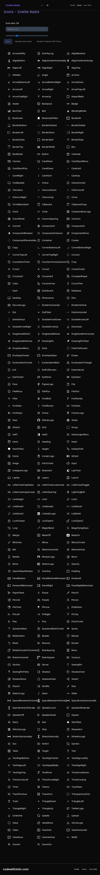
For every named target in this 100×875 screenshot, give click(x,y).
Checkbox (17, 190)
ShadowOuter (49, 679)
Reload (74, 636)
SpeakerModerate (80, 707)
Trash (15, 801)
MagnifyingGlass (79, 528)
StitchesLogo (19, 729)
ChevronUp (48, 197)
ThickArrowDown (80, 772)
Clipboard (47, 204)
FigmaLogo (47, 384)
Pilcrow (45, 607)
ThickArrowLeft (20, 779)
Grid (44, 427)
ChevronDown (49, 190)
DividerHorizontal (51, 305)
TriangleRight (19, 808)
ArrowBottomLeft (21, 82)
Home (15, 456)
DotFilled (46, 312)
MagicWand (48, 528)
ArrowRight (47, 89)
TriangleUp (47, 808)
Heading (46, 441)
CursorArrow (48, 283)
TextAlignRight (78, 765)
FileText (75, 391)
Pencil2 (16, 600)
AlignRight (47, 68)
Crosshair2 (47, 276)
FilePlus (46, 391)
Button (45, 154)
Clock (15, 211)
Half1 (15, 434)
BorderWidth (48, 147)
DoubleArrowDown (51, 319)
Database (76, 290)
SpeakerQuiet (49, 715)
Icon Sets (87, 5)
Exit (14, 370)
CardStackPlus (19, 168)
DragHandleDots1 (21, 334)
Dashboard (47, 290)
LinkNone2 (18, 513)
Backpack (47, 103)
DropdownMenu (20, 348)
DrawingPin (48, 341)
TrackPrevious (19, 794)
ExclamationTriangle (81, 362)
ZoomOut (47, 844)
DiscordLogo (18, 305)
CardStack (47, 161)
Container (47, 240)
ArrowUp (46, 96)
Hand (15, 441)
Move (15, 564)
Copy (15, 247)
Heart (74, 441)
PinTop (74, 614)
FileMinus (17, 391)
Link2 (74, 499)
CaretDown (47, 168)
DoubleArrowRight (21, 326)
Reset (15, 643)
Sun (14, 743)
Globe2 (16, 427)
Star (44, 722)
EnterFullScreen (79, 348)
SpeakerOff (18, 715)
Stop (44, 729)
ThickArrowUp (78, 779)
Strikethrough (78, 736)
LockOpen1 (47, 521)
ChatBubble (18, 183)
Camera (16, 161)
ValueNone (47, 823)
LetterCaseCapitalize (23, 485)
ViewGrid (46, 830)
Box (73, 147)
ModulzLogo (48, 556)
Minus (45, 542)
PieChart (16, 607)
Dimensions (48, 298)
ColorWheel (18, 219)
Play (14, 621)
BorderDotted (78, 125)
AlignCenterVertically (82, 60)
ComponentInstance (52, 233)
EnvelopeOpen (49, 355)
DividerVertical (78, 305)
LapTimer (76, 470)
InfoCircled (47, 463)
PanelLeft (76, 578)
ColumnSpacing (50, 219)
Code (44, 211)
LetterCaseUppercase (23, 492)
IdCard (74, 456)
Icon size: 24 (12, 23)
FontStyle (17, 413)
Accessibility (18, 53)
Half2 (44, 434)
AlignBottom (18, 60)
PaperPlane (18, 592)
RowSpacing (48, 650)
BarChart (17, 111)
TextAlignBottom (20, 758)
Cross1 (15, 269)
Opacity (75, 564)
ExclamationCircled (22, 362)
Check (45, 183)
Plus (44, 621)
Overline (46, 571)
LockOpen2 (77, 521)
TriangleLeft (77, 801)
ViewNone (17, 837)
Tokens (45, 787)
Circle (74, 197)
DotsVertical (18, 319)
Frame (45, 413)
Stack (15, 722)
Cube (15, 283)
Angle (45, 75)
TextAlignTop (19, 772)
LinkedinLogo (49, 513)
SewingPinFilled (20, 672)
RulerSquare (48, 657)
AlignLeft (16, 68)
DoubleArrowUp (50, 326)
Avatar (15, 103)
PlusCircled (77, 621)
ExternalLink (77, 370)
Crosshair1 (17, 276)
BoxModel (17, 154)
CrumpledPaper (79, 276)
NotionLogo (48, 564)
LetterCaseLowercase (53, 485)
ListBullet (76, 513)
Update (45, 815)
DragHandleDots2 (51, 334)
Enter (44, 348)
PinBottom (76, 607)
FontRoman (48, 405)
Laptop (16, 477)
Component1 (48, 226)
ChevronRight (19, 197)
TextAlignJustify (79, 758)
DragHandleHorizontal (82, 334)
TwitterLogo (77, 808)
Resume (46, 643)
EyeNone (46, 377)
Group (74, 427)
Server (45, 664)
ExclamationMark (51, 362)
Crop (73, 262)
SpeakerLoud (49, 707)
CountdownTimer (21, 262)
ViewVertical (48, 837)
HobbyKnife (77, 449)
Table (15, 751)
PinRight (46, 614)
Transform (47, 794)
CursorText (77, 283)
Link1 (44, 499)
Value (15, 823)
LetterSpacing (49, 492)
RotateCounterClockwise (25, 650)
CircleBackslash (20, 204)
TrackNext (76, 787)
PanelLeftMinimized (22, 585)
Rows (74, 650)
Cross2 (45, 269)
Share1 (74, 679)
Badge (74, 103)
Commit (16, 226)
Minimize (17, 542)
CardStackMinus (79, 161)
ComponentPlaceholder (24, 240)
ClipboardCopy (79, 204)
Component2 (78, 226)
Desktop (16, 298)
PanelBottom (18, 578)
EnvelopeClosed (20, 355)
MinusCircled (78, 542)
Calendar (76, 154)
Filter (15, 398)
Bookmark (17, 118)
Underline (17, 815)
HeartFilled (18, 449)
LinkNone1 (76, 506)
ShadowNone (19, 679)
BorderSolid (18, 139)
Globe (74, 420)
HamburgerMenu (80, 434)
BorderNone (48, 132)
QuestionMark (19, 628)
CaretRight (17, 175)
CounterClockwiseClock (54, 262)
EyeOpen (76, 377)
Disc (73, 298)
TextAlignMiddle (50, 765)
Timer (15, 787)
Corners (75, 254)
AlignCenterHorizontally (54, 60)
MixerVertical (78, 549)
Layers (45, 477)
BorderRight (77, 132)
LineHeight (17, 499)
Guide (72, 5)
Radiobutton (18, 636)
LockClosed (18, 521)
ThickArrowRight (50, 779)
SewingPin (76, 664)
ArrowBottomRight (51, 82)
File (73, 384)
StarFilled (76, 722)
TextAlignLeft (19, 765)
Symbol (75, 743)
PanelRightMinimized (82, 585)
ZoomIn (16, 844)
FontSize (75, 405)
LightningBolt (78, 492)
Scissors (75, 657)
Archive (75, 75)
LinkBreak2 (47, 506)
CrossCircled (78, 269)
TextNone (47, 772)
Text (73, 751)
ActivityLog (48, 53)
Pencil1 (75, 592)
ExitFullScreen (49, 370)
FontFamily (76, 398)
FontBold (46, 398)
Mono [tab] (8, 41)
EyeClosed (17, 377)
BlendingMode (78, 111)
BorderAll (76, 118)
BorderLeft (17, 132)
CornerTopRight (50, 254)
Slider (74, 693)
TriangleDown (49, 801)
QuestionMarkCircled (53, 628)
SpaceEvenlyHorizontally (84, 700)
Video (15, 830)
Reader (45, 636)
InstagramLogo (20, 470)
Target (45, 751)
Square (75, 715)
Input (74, 463)
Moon (74, 556)
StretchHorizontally (22, 736)
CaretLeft (76, 168)
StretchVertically (50, 736)
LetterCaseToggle (80, 485)
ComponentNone (80, 233)
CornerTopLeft (19, 254)
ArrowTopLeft (78, 89)
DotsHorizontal (79, 312)
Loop (15, 528)
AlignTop (75, 68)
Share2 (16, 686)
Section (16, 664)
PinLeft (16, 614)
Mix (14, 549)
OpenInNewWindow (22, 571)
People (45, 600)
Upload (75, 815)
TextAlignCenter (50, 758)
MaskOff (46, 535)
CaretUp (75, 175)
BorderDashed (49, 125)
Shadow (46, 672)
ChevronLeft (77, 190)
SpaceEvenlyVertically (23, 707)
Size (73, 686)
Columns (75, 219)
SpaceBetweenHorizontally (26, 700)
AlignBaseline (78, 53)
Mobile (15, 556)
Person (75, 600)
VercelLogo (77, 823)
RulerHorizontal (20, 657)
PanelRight (47, 585)
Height (45, 449)
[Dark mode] (47, 5)
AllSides (16, 75)
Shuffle (45, 686)
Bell (44, 111)
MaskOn (75, 535)
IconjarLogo (48, 456)
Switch (45, 743)
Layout (74, 477)
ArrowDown (77, 82)
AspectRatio (77, 96)
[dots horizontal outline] (42, 5)
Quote (74, 628)
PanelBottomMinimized (53, 578)
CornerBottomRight (81, 247)
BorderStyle (77, 139)
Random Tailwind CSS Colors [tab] (49, 41)
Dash (15, 290)
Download (76, 326)
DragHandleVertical (22, 341)
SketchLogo (18, 693)
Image (15, 463)
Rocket (74, 643)
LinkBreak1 (17, 506)
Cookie (75, 240)
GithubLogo (48, 420)
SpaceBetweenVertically (54, 700)
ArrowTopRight (20, 96)
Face (14, 384)
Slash (45, 693)
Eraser (74, 355)
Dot (14, 312)
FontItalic (17, 405)
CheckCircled (78, 183)
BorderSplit (47, 139)
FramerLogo (77, 413)
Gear (14, 420)
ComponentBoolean (22, 233)
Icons (79, 5)
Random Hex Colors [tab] (23, 41)
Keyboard (47, 470)
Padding (75, 571)
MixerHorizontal (50, 549)
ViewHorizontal (79, 830)
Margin (16, 535)
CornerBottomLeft (51, 247)
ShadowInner (78, 672)
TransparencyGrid (80, 794)
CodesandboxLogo (81, 211)
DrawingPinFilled (79, 341)
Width (74, 837)
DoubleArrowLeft (80, 319)
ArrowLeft (17, 89)
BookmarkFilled (50, 118)
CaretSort (47, 175)
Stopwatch (76, 729)
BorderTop (17, 147)
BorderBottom (19, 125)
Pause (45, 592)
